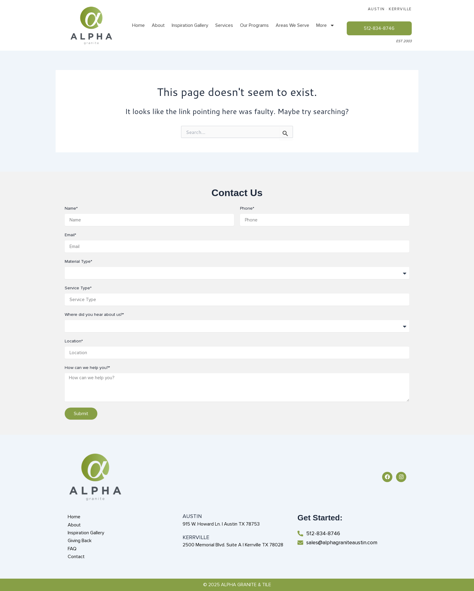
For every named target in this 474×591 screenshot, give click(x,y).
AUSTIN (376, 9)
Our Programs (254, 25)
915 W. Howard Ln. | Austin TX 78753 (221, 524)
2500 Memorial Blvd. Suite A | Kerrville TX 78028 (233, 545)
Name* (71, 208)
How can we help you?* (87, 367)
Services (224, 25)
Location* (74, 341)
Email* (70, 234)
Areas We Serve (292, 25)
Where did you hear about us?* (94, 314)
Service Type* (78, 288)
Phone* (247, 208)
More (325, 25)
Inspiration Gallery (190, 25)
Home (138, 25)
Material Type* (78, 261)
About (158, 25)
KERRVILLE (400, 9)
